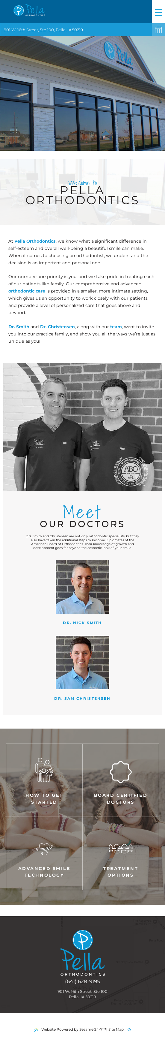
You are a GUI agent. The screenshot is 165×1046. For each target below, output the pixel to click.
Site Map (116, 1029)
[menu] (158, 11)
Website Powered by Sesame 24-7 (70, 1029)
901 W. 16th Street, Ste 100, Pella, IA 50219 (43, 29)
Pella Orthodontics (35, 241)
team (116, 326)
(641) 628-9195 (82, 981)
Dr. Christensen (57, 326)
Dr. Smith (19, 326)
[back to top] (129, 1029)
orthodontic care (26, 291)
